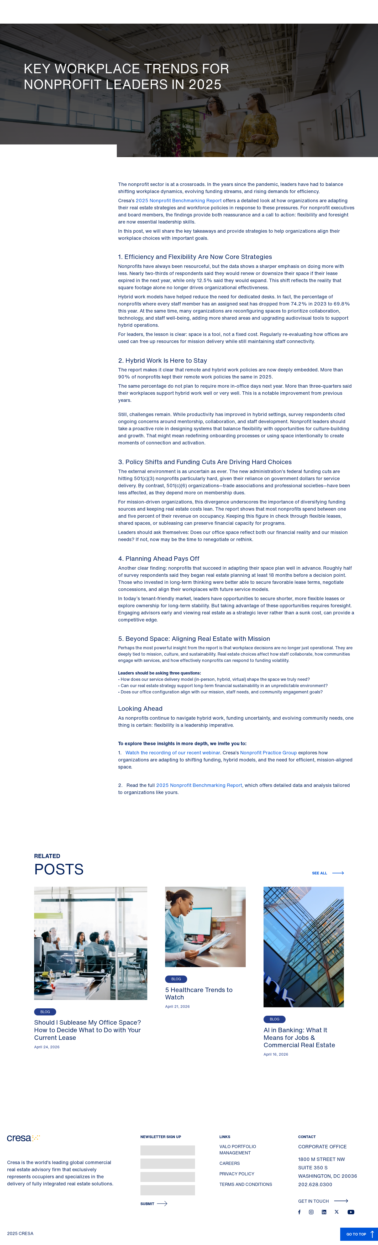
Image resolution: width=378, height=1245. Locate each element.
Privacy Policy (236, 1174)
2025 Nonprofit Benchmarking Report (179, 200)
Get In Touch (323, 1201)
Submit (147, 1204)
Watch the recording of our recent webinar (172, 752)
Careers (229, 1163)
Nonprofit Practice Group (268, 752)
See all (320, 873)
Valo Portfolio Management (237, 1149)
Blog (45, 1011)
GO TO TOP (356, 1234)
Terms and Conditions (245, 1184)
